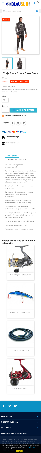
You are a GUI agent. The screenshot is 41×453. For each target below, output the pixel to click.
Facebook (3, 406)
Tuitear (18, 123)
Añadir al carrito (23, 110)
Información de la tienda (14, 433)
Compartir (12, 123)
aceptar (19, 451)
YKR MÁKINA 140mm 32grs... (20, 313)
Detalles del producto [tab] (16, 159)
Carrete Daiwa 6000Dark (20, 388)
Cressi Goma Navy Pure (20, 350)
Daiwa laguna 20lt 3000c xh (20, 275)
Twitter (9, 406)
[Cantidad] (4, 110)
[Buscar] (20, 11)
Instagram (15, 406)
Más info (32, 448)
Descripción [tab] (12, 155)
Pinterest (24, 123)
